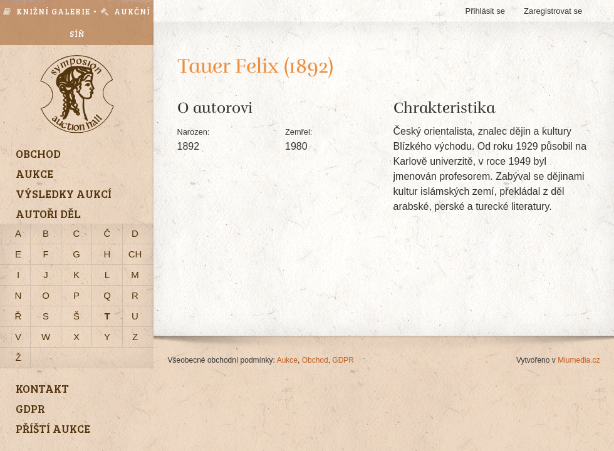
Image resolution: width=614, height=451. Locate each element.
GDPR (343, 360)
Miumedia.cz (579, 360)
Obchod (315, 360)
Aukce (287, 360)
